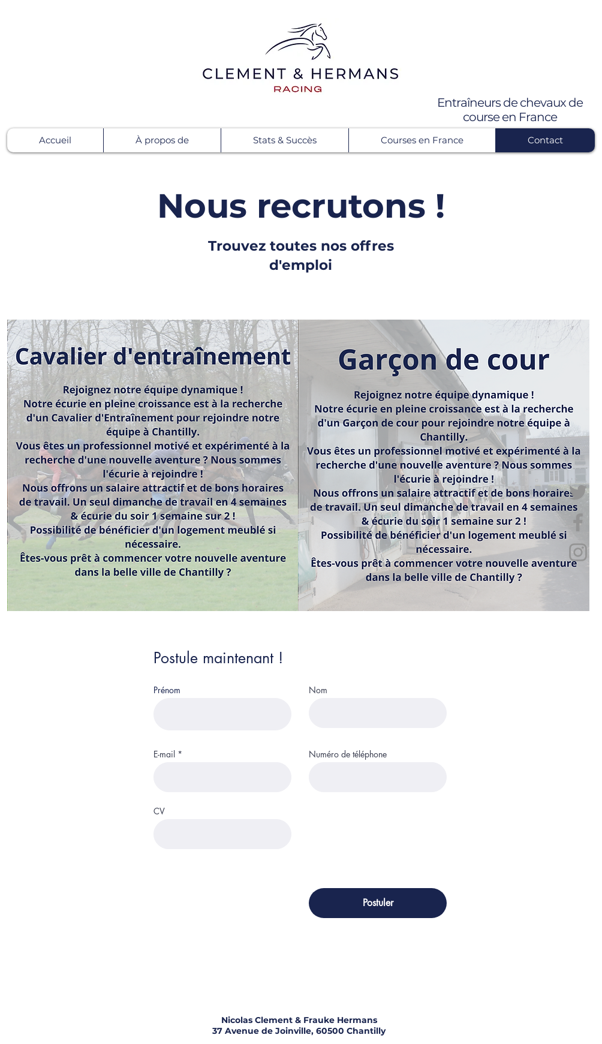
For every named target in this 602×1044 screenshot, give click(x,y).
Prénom (166, 690)
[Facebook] (578, 522)
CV (159, 811)
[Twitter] (578, 492)
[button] (162, 140)
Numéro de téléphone (348, 754)
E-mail (164, 754)
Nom (318, 690)
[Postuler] (378, 903)
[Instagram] (578, 552)
